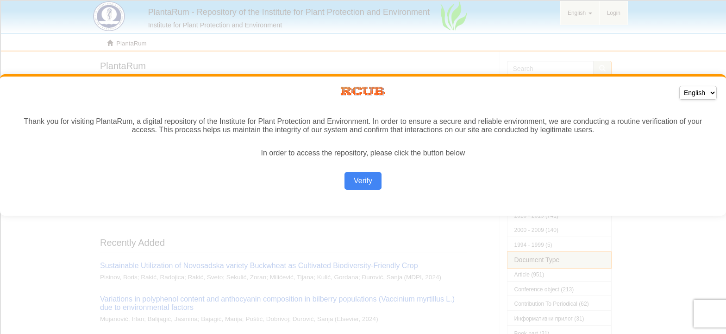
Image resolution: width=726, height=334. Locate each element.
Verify (363, 181)
